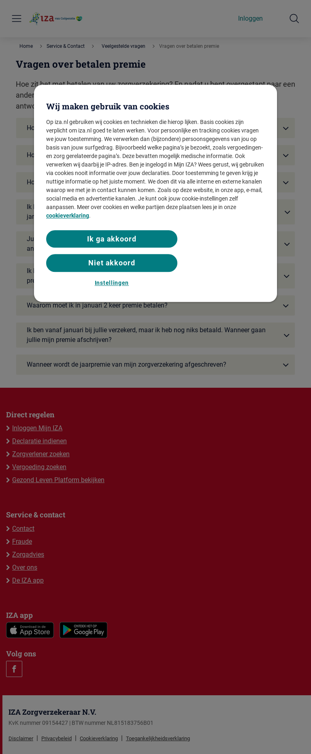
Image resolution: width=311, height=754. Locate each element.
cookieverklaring (67, 215)
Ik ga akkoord (111, 239)
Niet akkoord (111, 263)
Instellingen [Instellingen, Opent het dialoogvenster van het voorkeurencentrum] (112, 283)
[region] (155, 193)
